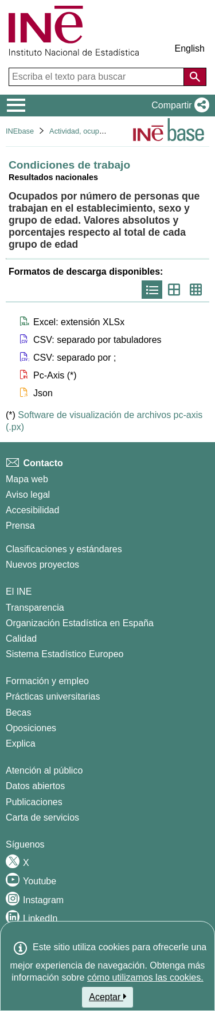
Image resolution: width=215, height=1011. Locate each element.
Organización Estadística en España (80, 623)
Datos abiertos (35, 786)
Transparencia (35, 607)
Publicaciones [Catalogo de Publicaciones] (34, 802)
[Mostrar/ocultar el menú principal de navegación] (16, 105)
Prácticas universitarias (53, 696)
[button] (178, 105)
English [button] (190, 48)
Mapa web (27, 479)
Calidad (21, 638)
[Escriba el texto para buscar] (97, 77)
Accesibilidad (32, 510)
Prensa (20, 525)
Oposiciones (31, 728)
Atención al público (44, 770)
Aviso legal (28, 494)
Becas (18, 712)
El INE (19, 591)
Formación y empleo (47, 681)
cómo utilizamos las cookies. (145, 977)
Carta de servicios (42, 817)
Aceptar (107, 997)
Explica (21, 743)
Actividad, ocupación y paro (94, 131)
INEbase (20, 131)
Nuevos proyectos (42, 564)
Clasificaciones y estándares (64, 549)
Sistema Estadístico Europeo (64, 654)
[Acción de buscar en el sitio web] (194, 77)
